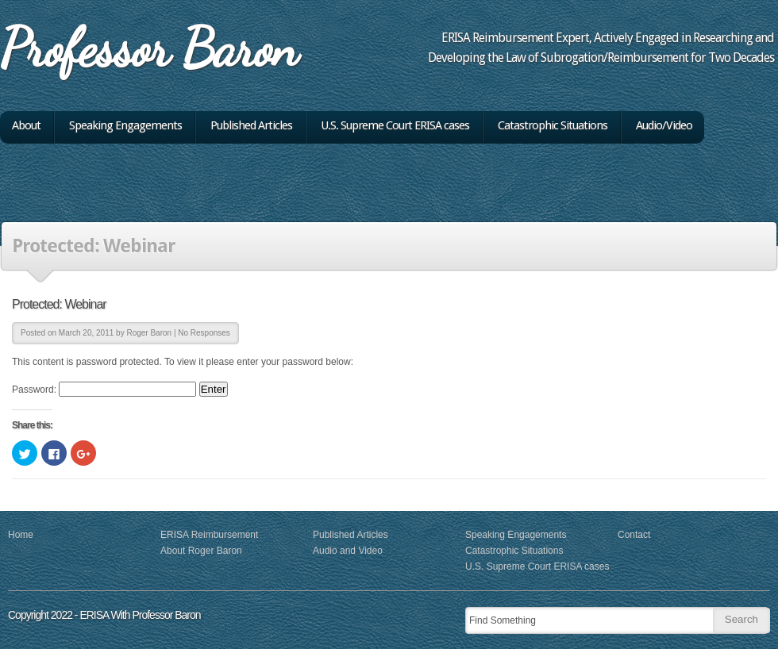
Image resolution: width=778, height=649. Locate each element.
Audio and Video (348, 550)
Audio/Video (664, 126)
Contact (634, 534)
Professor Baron (148, 47)
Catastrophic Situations (552, 126)
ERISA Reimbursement (209, 534)
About (26, 126)
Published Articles (251, 126)
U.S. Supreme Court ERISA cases (395, 126)
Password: (104, 389)
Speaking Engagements (125, 126)
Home (20, 534)
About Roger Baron (201, 550)
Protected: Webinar (59, 304)
